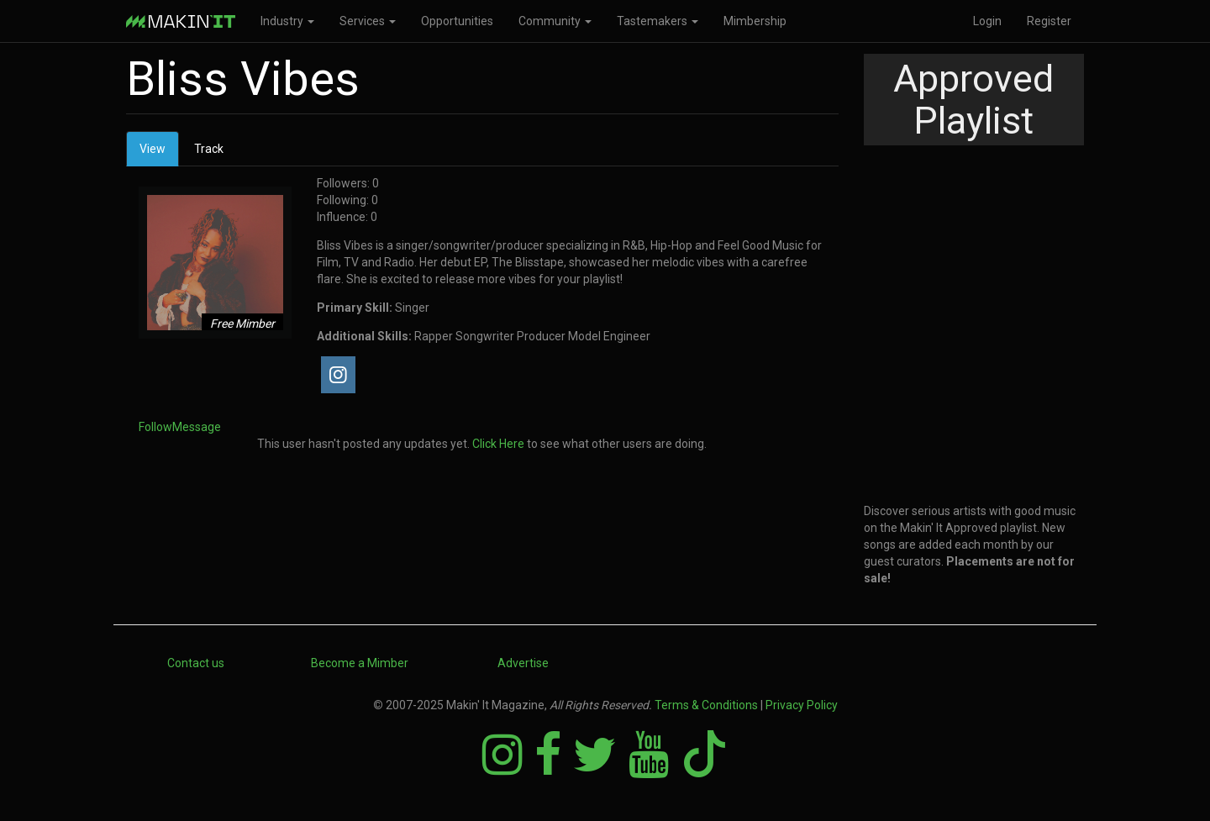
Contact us (195, 663)
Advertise (523, 663)
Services (367, 21)
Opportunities (457, 21)
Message (196, 427)
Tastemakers (657, 21)
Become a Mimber (359, 663)
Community (555, 21)
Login (987, 21)
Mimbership (754, 21)
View (159, 153)
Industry (287, 21)
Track (209, 148)
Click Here (498, 443)
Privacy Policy (801, 705)
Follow (155, 427)
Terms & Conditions (706, 705)
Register (1049, 21)
